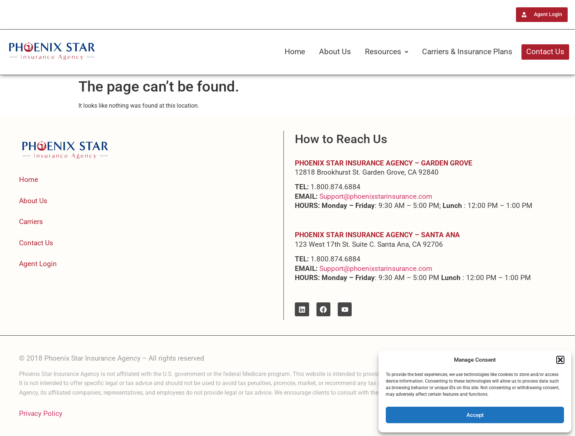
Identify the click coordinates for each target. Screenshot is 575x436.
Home (295, 51)
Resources (386, 51)
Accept (475, 415)
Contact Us (545, 51)
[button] (560, 360)
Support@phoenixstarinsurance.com (375, 196)
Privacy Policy (40, 413)
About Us (335, 51)
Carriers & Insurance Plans (467, 51)
